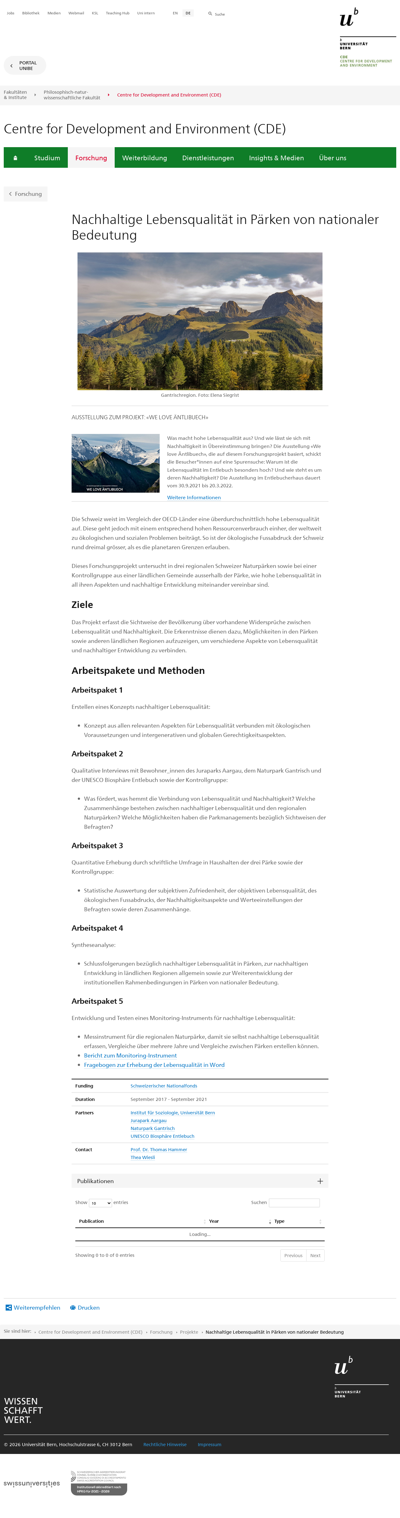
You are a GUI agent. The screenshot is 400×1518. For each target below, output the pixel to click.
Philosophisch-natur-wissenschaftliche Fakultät (72, 94)
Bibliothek (31, 12)
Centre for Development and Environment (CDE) (90, 1332)
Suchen (285, 1202)
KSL (95, 12)
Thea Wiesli (143, 1157)
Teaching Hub (117, 12)
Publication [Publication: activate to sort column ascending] (91, 1221)
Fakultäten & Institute (15, 94)
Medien (54, 12)
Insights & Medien (276, 157)
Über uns (332, 157)
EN (175, 12)
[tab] (200, 1181)
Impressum (210, 1444)
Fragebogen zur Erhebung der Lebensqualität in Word (154, 1064)
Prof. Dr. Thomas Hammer (159, 1149)
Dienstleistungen (208, 157)
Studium (47, 157)
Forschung (91, 157)
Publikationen (95, 1181)
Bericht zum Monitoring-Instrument (130, 1055)
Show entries (101, 1203)
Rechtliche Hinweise (165, 1444)
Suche (220, 14)
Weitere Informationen (194, 497)
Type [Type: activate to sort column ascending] (279, 1221)
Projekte (189, 1332)
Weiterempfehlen (37, 1307)
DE (188, 12)
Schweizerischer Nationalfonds (164, 1086)
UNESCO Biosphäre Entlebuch (162, 1136)
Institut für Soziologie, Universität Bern (173, 1112)
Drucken (89, 1307)
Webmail (76, 12)
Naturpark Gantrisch (153, 1128)
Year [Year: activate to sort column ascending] (214, 1221)
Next (315, 1255)
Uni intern (146, 12)
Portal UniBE (28, 65)
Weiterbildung (144, 157)
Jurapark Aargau (149, 1120)
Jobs (10, 12)
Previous (293, 1255)
